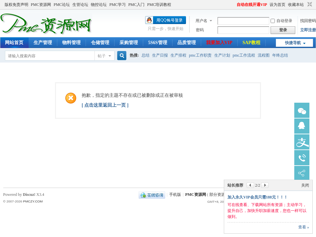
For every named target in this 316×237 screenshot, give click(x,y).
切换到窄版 (309, 5)
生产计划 (222, 55)
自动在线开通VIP (252, 4)
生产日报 (160, 55)
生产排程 (178, 55)
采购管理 (128, 42)
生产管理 (43, 42)
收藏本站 (296, 4)
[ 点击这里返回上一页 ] (105, 105)
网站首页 (14, 42)
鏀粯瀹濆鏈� (301, 141)
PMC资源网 (41, 4)
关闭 (305, 185)
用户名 (201, 20)
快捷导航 (293, 42)
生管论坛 (80, 4)
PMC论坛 (62, 4)
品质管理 (186, 42)
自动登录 (281, 20)
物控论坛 (99, 4)
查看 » (303, 227)
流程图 (264, 55)
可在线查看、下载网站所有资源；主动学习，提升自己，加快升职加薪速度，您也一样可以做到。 (266, 210)
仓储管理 (100, 42)
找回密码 (308, 20)
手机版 (175, 194)
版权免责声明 (16, 4)
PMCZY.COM (33, 201)
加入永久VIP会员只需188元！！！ (257, 197)
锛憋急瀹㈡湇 (301, 126)
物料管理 (71, 42)
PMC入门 (136, 4)
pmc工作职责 (200, 55)
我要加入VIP (219, 42)
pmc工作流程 (244, 55)
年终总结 (280, 55)
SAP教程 (251, 42)
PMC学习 (117, 4)
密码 (200, 30)
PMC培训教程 (159, 4)
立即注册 (308, 30)
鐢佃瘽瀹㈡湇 (301, 157)
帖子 (102, 56)
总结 (145, 55)
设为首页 (277, 4)
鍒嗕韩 (301, 173)
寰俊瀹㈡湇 (301, 110)
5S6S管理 (157, 42)
